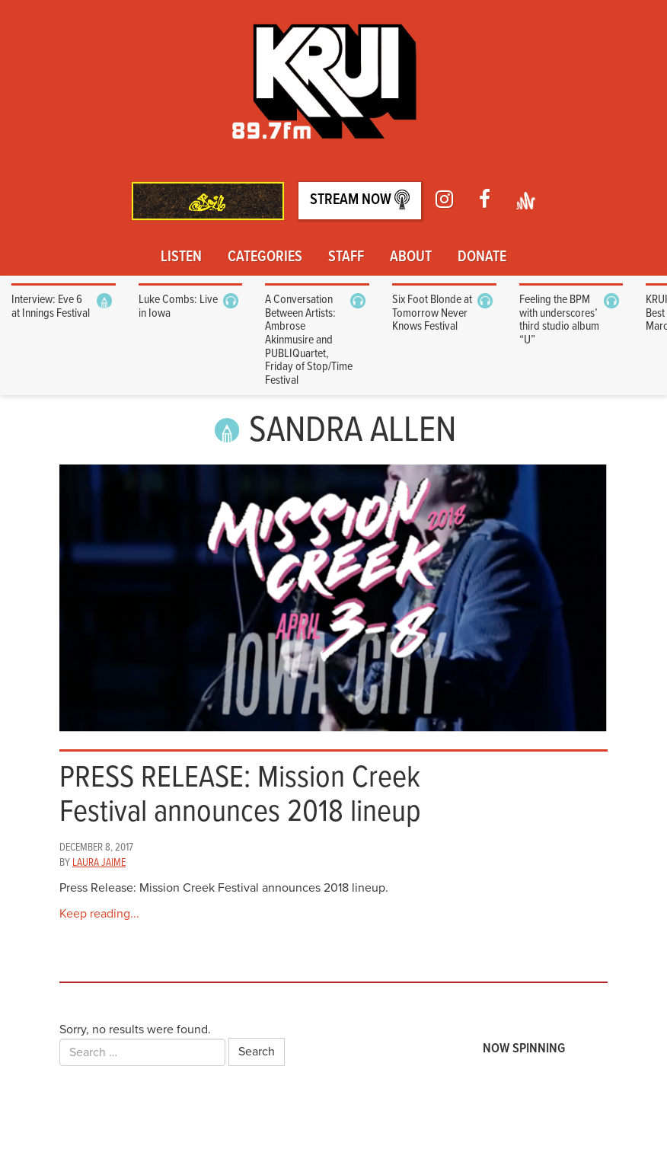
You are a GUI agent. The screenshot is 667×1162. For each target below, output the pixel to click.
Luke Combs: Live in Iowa (178, 306)
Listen (181, 257)
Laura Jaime (99, 863)
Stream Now (360, 200)
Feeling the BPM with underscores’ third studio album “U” (559, 320)
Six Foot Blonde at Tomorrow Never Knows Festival (432, 313)
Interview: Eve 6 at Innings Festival (50, 306)
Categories (265, 257)
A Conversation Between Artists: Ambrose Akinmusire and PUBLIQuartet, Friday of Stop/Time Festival (309, 340)
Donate (482, 257)
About (411, 257)
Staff (346, 257)
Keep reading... (99, 913)
